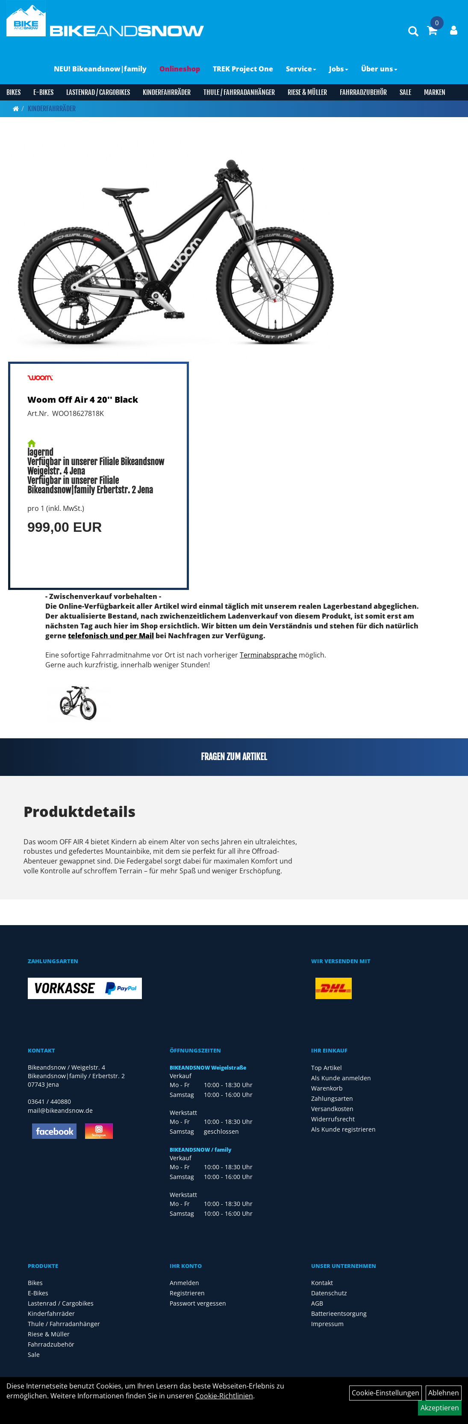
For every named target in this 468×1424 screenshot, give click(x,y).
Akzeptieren (440, 1407)
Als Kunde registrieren (343, 1129)
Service (301, 69)
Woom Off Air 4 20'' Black (82, 399)
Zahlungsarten (332, 1098)
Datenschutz (329, 1293)
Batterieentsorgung (339, 1313)
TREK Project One (243, 69)
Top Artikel (326, 1068)
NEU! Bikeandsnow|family (100, 69)
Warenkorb (327, 1088)
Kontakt (322, 1283)
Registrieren (187, 1293)
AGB (317, 1303)
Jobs (338, 69)
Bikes (13, 92)
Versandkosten (332, 1109)
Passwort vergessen (198, 1303)
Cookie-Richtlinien (224, 1395)
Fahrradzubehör (363, 92)
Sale (405, 92)
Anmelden (184, 1283)
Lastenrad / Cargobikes (98, 92)
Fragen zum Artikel (234, 757)
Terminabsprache (268, 655)
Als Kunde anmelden (341, 1078)
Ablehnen (443, 1392)
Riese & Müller (307, 92)
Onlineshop (179, 69)
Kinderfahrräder (167, 92)
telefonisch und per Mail (111, 635)
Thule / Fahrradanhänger (239, 92)
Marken (434, 92)
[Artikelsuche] (413, 32)
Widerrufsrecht (333, 1119)
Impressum (327, 1324)
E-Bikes (43, 92)
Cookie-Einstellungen (385, 1392)
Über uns (379, 69)
